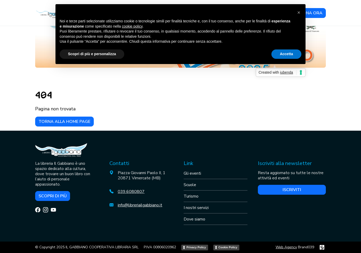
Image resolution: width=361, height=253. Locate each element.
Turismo (191, 196)
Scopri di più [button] (53, 196)
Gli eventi (192, 173)
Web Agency (286, 247)
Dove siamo (194, 219)
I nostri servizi (196, 208)
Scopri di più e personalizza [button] (92, 54)
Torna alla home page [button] (64, 121)
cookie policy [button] (132, 26)
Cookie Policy (228, 247)
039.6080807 (131, 191)
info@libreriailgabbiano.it (140, 205)
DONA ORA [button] (311, 13)
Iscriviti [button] (292, 190)
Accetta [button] (286, 54)
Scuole (190, 185)
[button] (299, 12)
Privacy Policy (196, 247)
